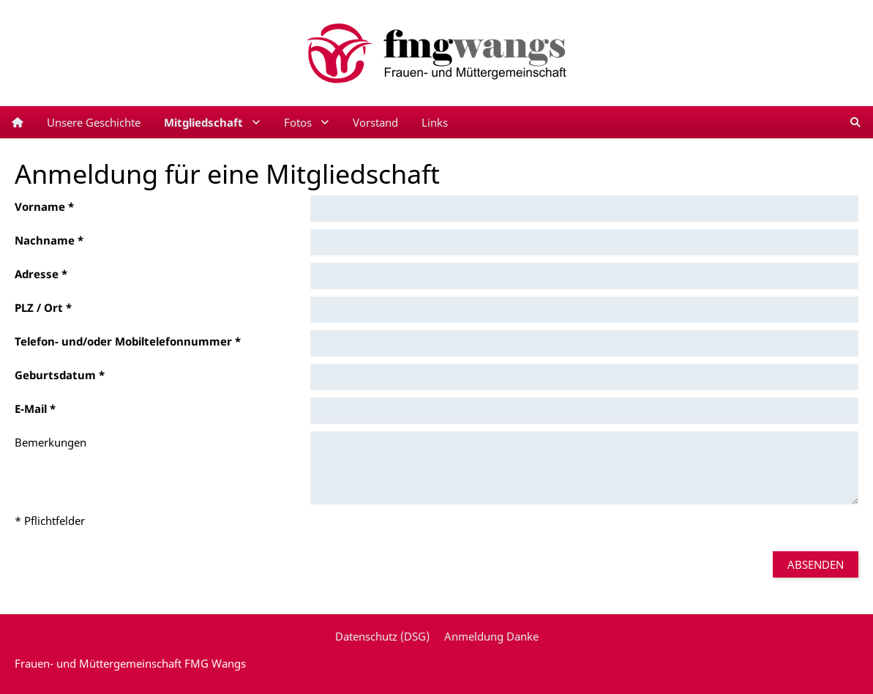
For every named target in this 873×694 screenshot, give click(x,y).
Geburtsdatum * (60, 374)
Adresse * (41, 273)
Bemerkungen (50, 442)
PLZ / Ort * (43, 307)
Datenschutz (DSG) (382, 636)
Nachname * (49, 240)
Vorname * (44, 206)
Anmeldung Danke (491, 636)
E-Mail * (35, 408)
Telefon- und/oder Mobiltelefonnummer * (128, 341)
